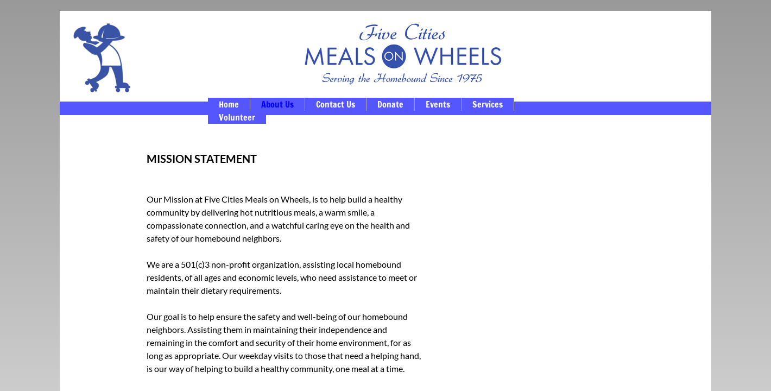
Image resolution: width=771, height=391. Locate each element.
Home (229, 104)
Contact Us (335, 104)
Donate (390, 104)
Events (438, 104)
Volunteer (237, 117)
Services (487, 104)
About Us (277, 104)
